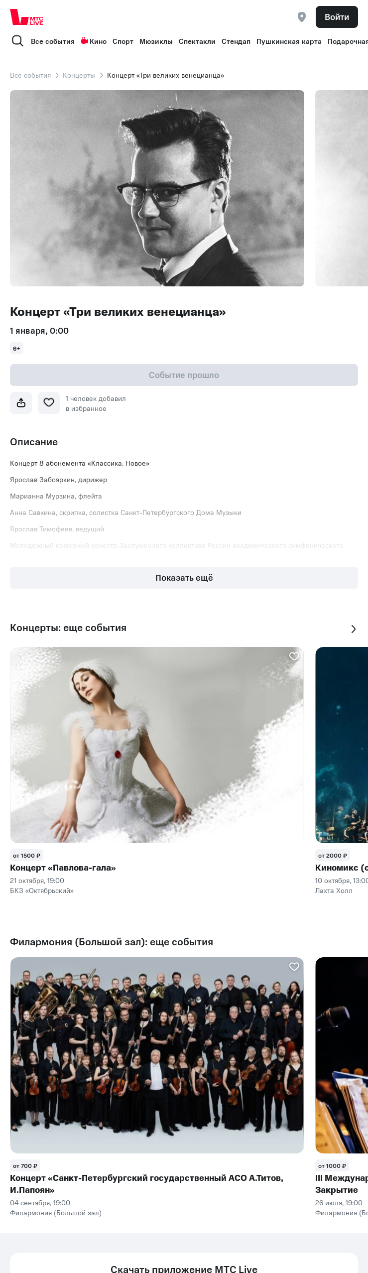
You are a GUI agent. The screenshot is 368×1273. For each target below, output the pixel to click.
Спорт (123, 41)
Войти (337, 16)
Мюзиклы (156, 41)
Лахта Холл (334, 890)
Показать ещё (184, 577)
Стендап (236, 41)
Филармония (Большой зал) (56, 1212)
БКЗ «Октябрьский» (42, 890)
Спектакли (197, 41)
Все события (53, 41)
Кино (94, 41)
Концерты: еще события (68, 627)
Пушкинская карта (289, 41)
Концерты (79, 75)
